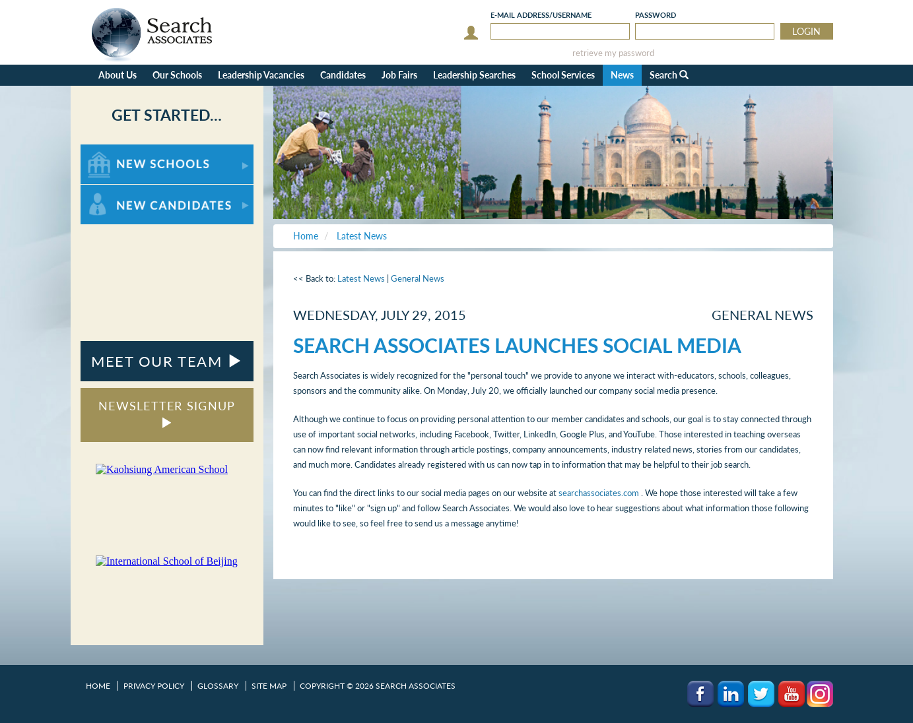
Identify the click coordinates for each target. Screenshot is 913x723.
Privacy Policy (153, 686)
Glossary (217, 686)
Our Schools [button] (177, 74)
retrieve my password (613, 53)
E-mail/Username (541, 15)
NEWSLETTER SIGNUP (166, 413)
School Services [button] (563, 74)
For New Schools (115, 150)
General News (417, 278)
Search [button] (669, 74)
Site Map (269, 686)
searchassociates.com (599, 492)
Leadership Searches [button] (474, 74)
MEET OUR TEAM (166, 361)
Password (655, 15)
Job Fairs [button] (399, 74)
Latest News (361, 278)
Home (98, 686)
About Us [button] (117, 74)
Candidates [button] (343, 74)
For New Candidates (122, 191)
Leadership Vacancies (261, 74)
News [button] (622, 74)
